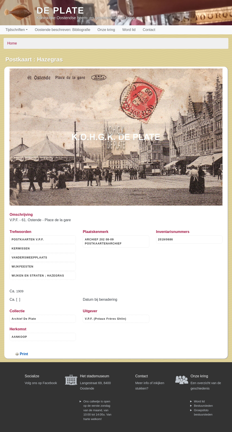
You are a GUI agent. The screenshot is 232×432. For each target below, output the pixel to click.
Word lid (128, 30)
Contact (149, 30)
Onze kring (106, 30)
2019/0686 (165, 239)
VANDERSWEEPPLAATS (29, 257)
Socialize (32, 376)
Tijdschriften (15, 30)
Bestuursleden (203, 405)
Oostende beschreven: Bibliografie (62, 30)
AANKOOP (19, 336)
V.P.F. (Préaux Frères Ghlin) (105, 318)
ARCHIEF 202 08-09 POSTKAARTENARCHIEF (103, 241)
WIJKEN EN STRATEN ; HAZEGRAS (38, 275)
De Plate (60, 10)
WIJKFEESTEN (22, 266)
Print (24, 354)
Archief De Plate (24, 318)
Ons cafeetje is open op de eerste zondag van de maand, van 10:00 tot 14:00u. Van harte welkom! (97, 410)
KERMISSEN (21, 248)
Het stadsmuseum (94, 376)
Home (12, 43)
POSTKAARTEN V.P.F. (28, 239)
